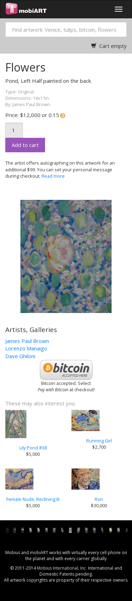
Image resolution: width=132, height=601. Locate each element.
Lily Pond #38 (33, 447)
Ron (99, 499)
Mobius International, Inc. (62, 568)
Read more (53, 176)
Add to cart (25, 144)
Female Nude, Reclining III (32, 499)
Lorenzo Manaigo (26, 348)
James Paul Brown (27, 340)
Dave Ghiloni (20, 356)
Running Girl (99, 440)
